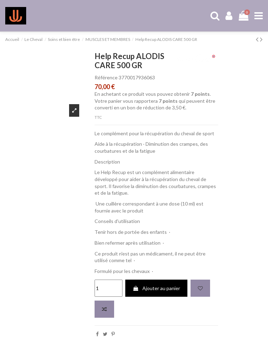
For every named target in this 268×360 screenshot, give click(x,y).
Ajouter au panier (156, 288)
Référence (106, 77)
